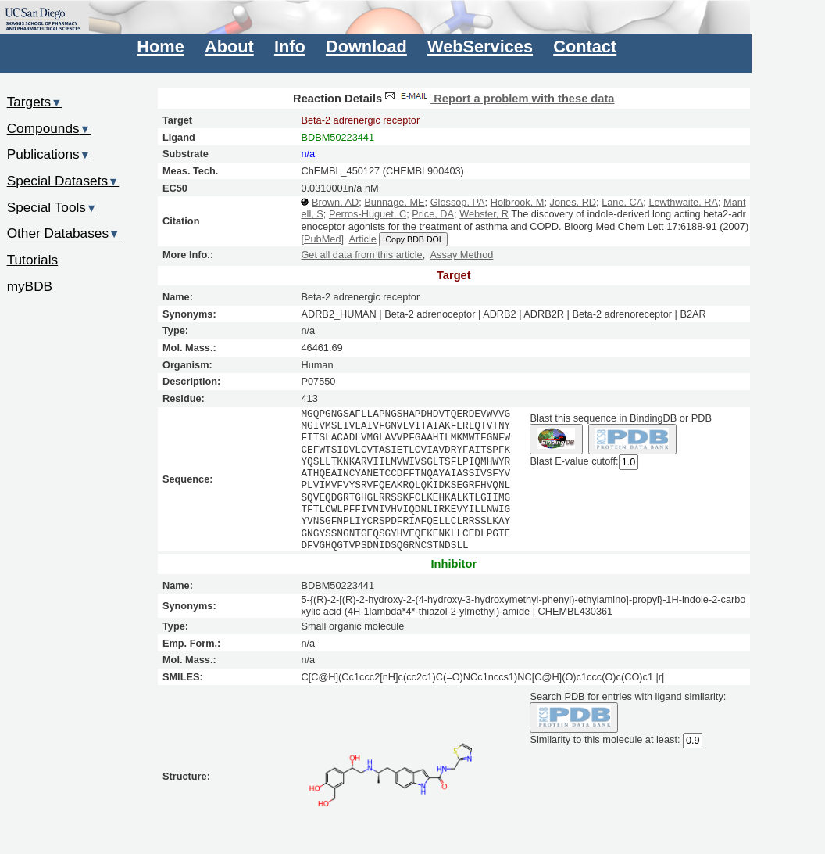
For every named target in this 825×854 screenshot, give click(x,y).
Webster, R (484, 214)
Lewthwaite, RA (683, 202)
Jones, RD (573, 202)
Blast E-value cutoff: (574, 461)
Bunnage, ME (394, 202)
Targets (34, 101)
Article (362, 239)
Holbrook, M (518, 202)
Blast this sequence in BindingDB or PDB (620, 418)
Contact (584, 46)
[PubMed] (322, 239)
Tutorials (33, 259)
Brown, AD (335, 202)
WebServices (480, 46)
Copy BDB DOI (413, 239)
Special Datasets (63, 180)
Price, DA (433, 214)
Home (160, 46)
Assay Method (462, 254)
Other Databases (63, 233)
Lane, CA (622, 202)
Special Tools (52, 207)
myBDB (29, 286)
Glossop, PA (457, 202)
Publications (49, 154)
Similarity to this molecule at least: (605, 739)
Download (366, 46)
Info (289, 46)
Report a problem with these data (498, 98)
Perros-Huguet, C (367, 214)
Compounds (49, 128)
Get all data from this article (361, 254)
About (229, 46)
